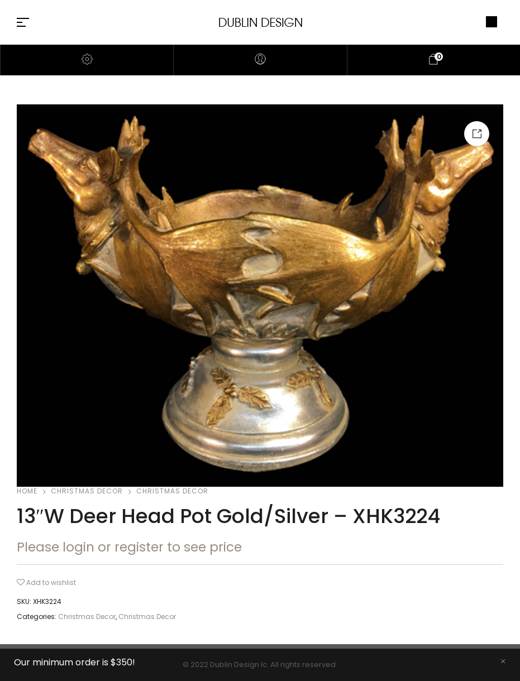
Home (27, 491)
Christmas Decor (87, 491)
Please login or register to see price (129, 547)
